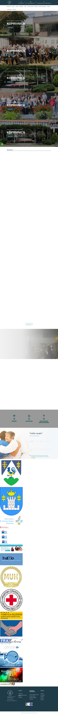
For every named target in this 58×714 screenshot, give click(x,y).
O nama (13, 6)
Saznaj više (10, 27)
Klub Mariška (9, 9)
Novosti (17, 6)
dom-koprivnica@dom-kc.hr (30, 2)
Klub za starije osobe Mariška (22, 695)
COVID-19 (14, 9)
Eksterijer (43, 695)
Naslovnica (9, 6)
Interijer (42, 696)
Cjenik (25, 6)
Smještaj (21, 6)
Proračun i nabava (30, 6)
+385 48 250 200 (21, 2)
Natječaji (35, 6)
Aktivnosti (20, 697)
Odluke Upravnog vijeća (34, 694)
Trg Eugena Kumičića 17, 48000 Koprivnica (44, 2)
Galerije (42, 699)
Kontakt (48, 6)
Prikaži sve (29, 324)
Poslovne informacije (42, 6)
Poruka (30, 450)
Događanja (20, 693)
